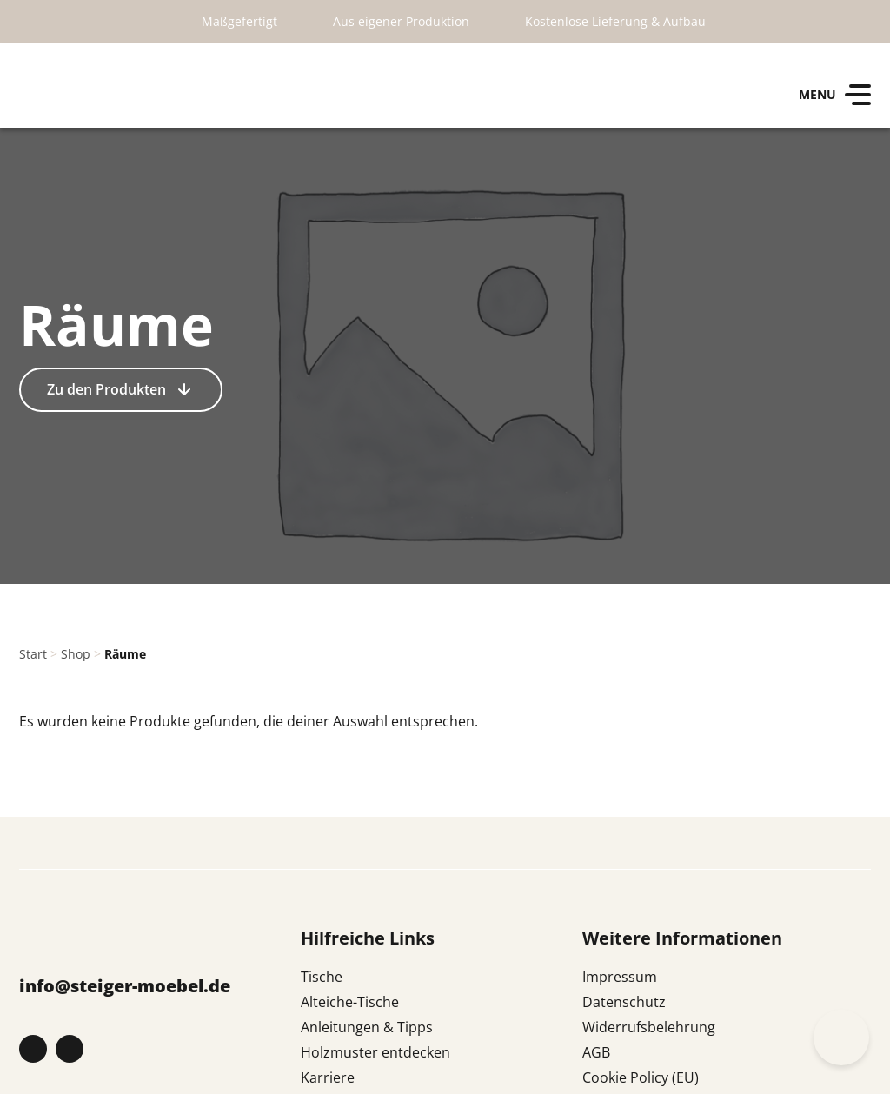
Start (33, 654)
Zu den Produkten (108, 389)
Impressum (619, 976)
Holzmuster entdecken (375, 1052)
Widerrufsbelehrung (648, 1027)
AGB (596, 1052)
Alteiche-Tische (350, 1001)
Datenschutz (624, 1001)
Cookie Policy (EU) (640, 1077)
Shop (75, 654)
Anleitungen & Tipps (367, 1027)
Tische (321, 976)
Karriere (328, 1077)
